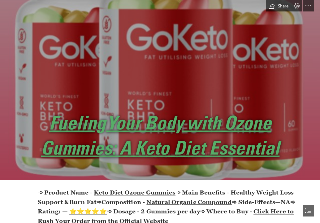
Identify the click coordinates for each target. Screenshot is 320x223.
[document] (160, 111)
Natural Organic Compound (188, 201)
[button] (278, 5)
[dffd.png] (160, 90)
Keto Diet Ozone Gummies (134, 192)
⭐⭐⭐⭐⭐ (87, 211)
